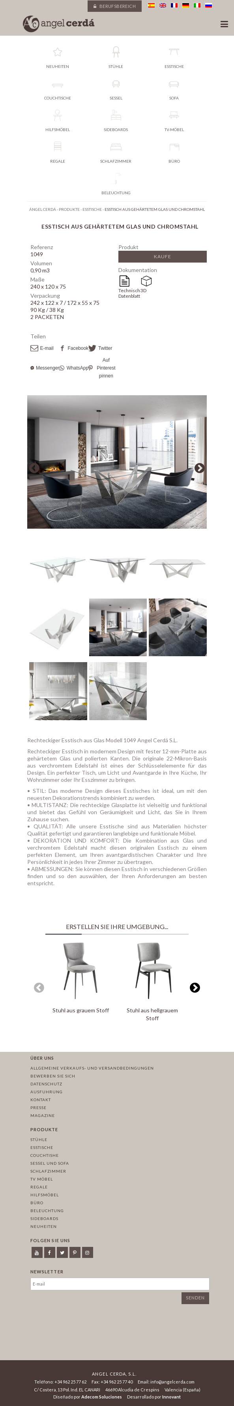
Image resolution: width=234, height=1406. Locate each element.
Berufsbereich (115, 6)
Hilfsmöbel (44, 1194)
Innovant (171, 1396)
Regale (39, 1186)
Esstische (41, 1147)
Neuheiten (43, 1226)
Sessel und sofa (49, 1163)
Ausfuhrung (46, 1091)
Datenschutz (46, 1083)
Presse (38, 1107)
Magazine (42, 1115)
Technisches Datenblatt (129, 293)
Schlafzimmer (48, 1171)
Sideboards (44, 1218)
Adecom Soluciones (101, 1396)
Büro (36, 1202)
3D (143, 290)
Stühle (38, 1139)
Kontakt (40, 1099)
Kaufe (162, 256)
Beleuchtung (47, 1210)
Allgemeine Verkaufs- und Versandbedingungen (92, 1068)
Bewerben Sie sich (52, 1076)
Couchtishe (44, 1155)
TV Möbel (41, 1179)
